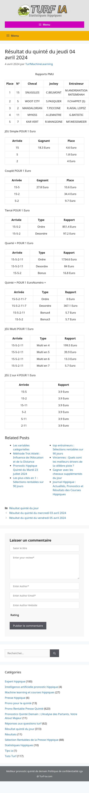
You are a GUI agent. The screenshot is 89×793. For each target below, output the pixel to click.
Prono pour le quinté (18, 703)
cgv (81, 771)
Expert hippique (15, 681)
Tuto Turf (10, 756)
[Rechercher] (54, 653)
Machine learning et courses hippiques (30, 692)
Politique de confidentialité (63, 771)
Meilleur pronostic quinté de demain (26, 771)
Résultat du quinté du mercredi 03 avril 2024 (37, 513)
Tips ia (9, 750)
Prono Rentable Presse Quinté (24, 708)
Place (10, 83)
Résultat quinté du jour (24, 508)
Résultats (11, 734)
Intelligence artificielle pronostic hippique (31, 687)
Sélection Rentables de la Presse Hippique (31, 740)
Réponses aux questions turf (23, 723)
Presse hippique (15, 698)
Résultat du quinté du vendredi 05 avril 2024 (37, 518)
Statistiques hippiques (19, 745)
